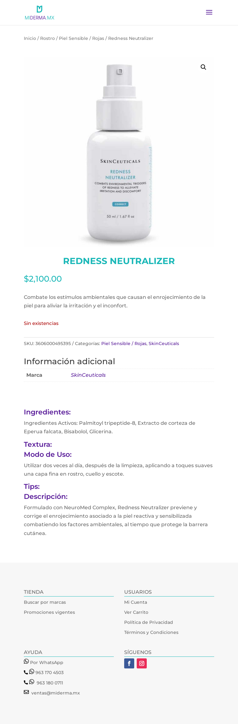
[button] (203, 67)
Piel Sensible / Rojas (81, 38)
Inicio (30, 38)
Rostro (47, 38)
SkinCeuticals (164, 343)
